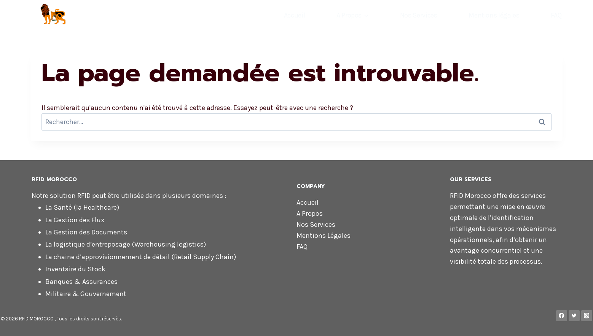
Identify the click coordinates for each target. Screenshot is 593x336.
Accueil (294, 15)
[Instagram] (586, 315)
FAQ (556, 15)
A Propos (309, 213)
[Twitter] (574, 315)
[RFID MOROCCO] (94, 14)
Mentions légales (494, 15)
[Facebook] (561, 315)
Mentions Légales (323, 235)
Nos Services (418, 15)
